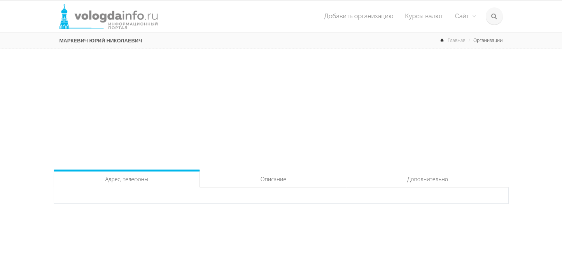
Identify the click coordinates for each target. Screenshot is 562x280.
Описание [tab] (273, 179)
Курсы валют (424, 16)
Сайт (465, 16)
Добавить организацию (358, 16)
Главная (457, 40)
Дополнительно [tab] (427, 179)
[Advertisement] (281, 107)
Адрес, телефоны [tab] (126, 179)
